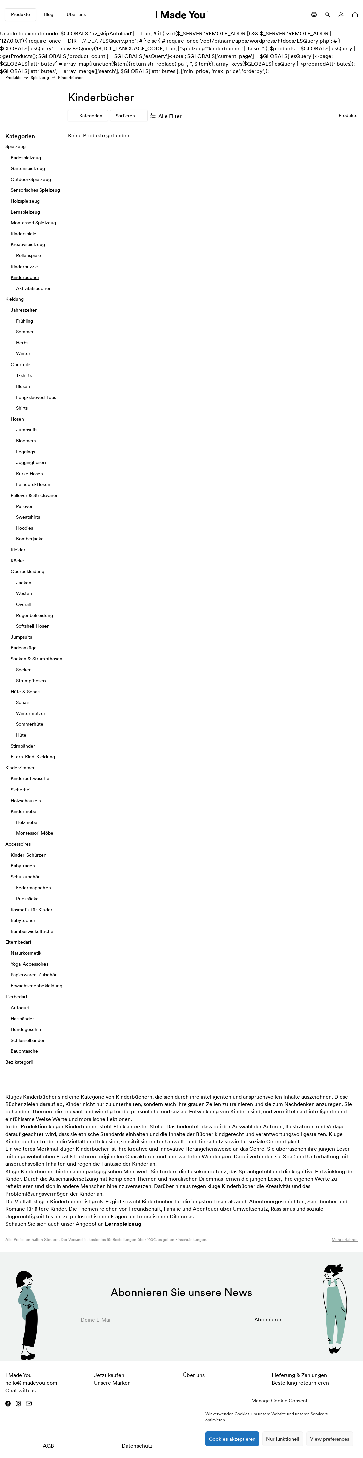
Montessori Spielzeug (33, 223)
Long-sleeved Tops (36, 397)
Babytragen (23, 866)
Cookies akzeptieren (232, 1439)
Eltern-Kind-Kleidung (33, 757)
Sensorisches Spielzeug (35, 190)
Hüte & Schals (25, 692)
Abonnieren (268, 1319)
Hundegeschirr (26, 1029)
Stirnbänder (23, 746)
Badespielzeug (26, 157)
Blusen (23, 386)
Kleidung (14, 299)
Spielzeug (40, 77)
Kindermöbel (24, 811)
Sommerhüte (29, 724)
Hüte (21, 735)
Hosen (17, 419)
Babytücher (23, 920)
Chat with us (20, 1390)
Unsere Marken (112, 1382)
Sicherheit (21, 790)
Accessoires (18, 844)
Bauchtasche (24, 1051)
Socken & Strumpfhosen (36, 659)
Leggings (25, 452)
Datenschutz (137, 1445)
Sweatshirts (28, 517)
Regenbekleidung (34, 615)
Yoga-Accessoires (29, 964)
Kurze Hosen (29, 474)
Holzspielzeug (25, 201)
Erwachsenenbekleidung (36, 986)
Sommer (25, 332)
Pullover (24, 506)
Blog (48, 14)
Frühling (24, 321)
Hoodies (24, 528)
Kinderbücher (25, 277)
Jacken (23, 583)
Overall (23, 604)
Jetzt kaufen (109, 1375)
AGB (48, 1445)
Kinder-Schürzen (29, 855)
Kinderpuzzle (24, 267)
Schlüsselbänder (28, 1040)
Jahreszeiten (24, 310)
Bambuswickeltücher (33, 931)
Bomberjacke (30, 539)
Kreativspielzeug (28, 244)
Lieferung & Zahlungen (299, 1375)
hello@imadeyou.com (31, 1382)
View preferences (329, 1439)
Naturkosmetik (26, 953)
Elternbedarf (18, 942)
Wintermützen (31, 713)
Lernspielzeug (25, 212)
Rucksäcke (27, 899)
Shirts (22, 408)
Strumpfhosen (31, 681)
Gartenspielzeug (28, 168)
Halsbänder (22, 1019)
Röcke (17, 561)
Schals (22, 702)
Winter (23, 353)
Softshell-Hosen (33, 626)
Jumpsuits (26, 430)
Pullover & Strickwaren (35, 495)
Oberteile (20, 364)
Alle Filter (166, 116)
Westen (24, 593)
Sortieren (129, 116)
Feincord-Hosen (33, 485)
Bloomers (26, 441)
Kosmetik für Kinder (31, 910)
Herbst (23, 343)
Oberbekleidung (27, 571)
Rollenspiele (28, 255)
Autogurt (20, 1008)
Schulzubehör (25, 877)
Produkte (20, 14)
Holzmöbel (27, 822)
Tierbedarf (16, 997)
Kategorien (87, 116)
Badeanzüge (24, 648)
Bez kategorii (19, 1062)
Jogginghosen (31, 462)
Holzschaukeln (26, 801)
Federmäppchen (33, 888)
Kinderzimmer (20, 768)
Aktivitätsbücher (33, 288)
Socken (24, 670)
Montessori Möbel (35, 833)
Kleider (18, 550)
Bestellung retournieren (300, 1382)
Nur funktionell (282, 1439)
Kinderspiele (23, 234)
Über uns (76, 14)
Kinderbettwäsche (30, 779)
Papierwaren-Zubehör (34, 975)
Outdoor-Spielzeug (31, 179)
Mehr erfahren (345, 1239)
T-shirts (24, 376)
